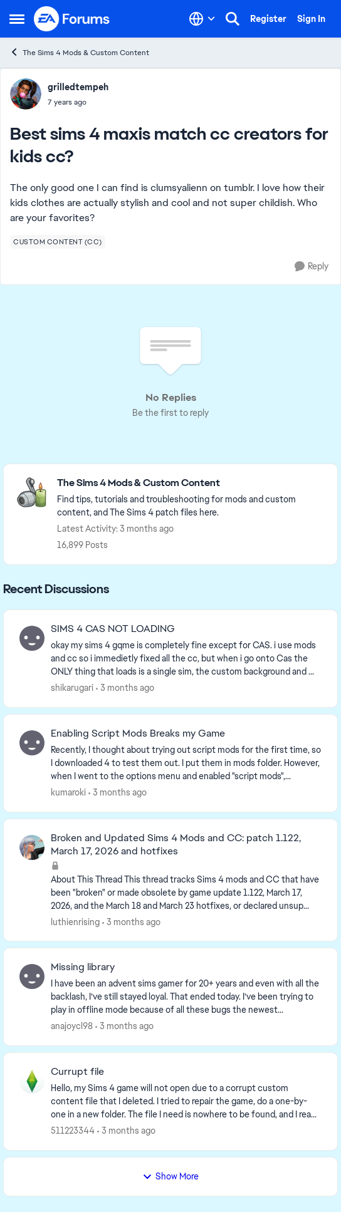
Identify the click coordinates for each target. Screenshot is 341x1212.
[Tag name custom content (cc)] (57, 242)
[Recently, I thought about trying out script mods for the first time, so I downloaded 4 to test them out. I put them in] (186, 763)
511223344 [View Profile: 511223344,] (73, 1130)
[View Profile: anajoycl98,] (32, 976)
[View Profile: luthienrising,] (32, 847)
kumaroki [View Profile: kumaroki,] (68, 792)
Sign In (311, 18)
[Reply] (311, 266)
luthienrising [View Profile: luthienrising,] (75, 921)
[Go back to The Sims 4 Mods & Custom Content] (191, 483)
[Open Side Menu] (17, 18)
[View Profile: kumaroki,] (32, 742)
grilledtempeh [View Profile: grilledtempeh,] (78, 87)
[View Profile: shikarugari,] (32, 638)
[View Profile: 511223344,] (32, 1081)
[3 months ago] (125, 688)
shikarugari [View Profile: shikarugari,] (72, 687)
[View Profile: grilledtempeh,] (25, 94)
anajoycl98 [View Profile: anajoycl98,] (72, 1026)
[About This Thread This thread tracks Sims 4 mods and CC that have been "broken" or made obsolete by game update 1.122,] (186, 892)
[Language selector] (202, 18)
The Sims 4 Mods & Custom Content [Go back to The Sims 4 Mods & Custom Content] (79, 52)
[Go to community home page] (72, 18)
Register (268, 18)
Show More (170, 1176)
